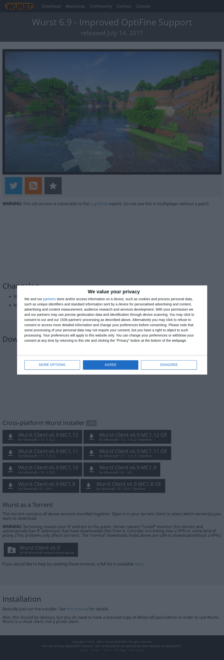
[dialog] (112, 330)
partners (49, 299)
